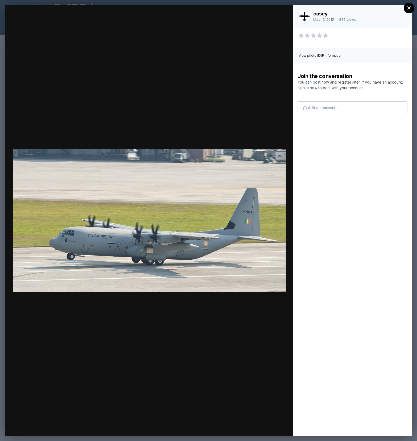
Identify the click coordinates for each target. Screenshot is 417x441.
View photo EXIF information (321, 55)
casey (320, 14)
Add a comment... (320, 107)
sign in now (307, 87)
